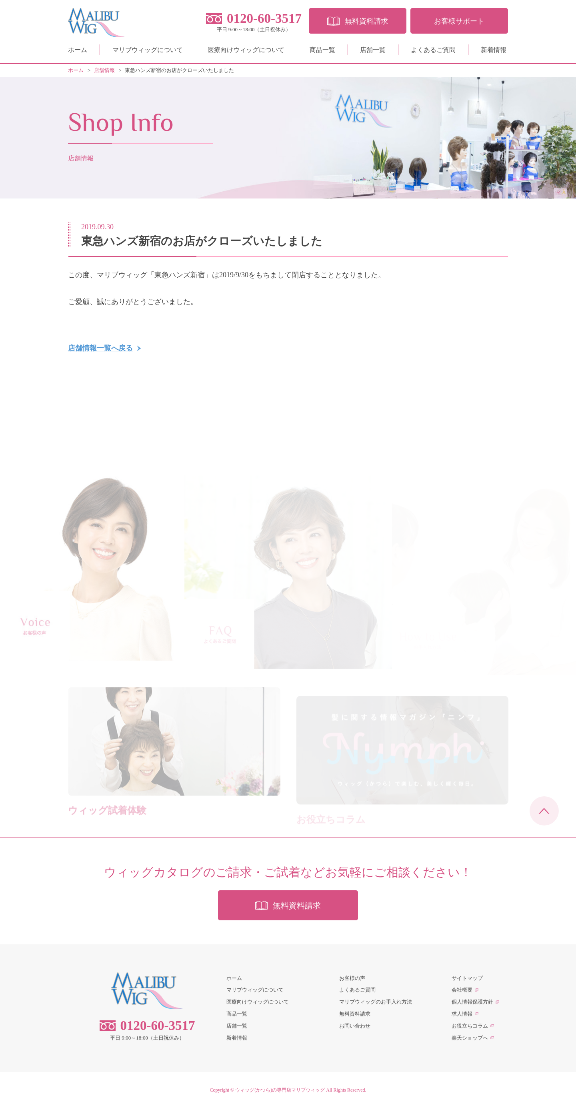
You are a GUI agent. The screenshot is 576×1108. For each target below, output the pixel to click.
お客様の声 (352, 978)
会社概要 (462, 990)
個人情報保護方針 (472, 1002)
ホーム (77, 49)
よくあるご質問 (433, 49)
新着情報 (493, 49)
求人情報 (462, 1014)
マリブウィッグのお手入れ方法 (375, 1002)
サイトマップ (467, 978)
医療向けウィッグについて (246, 49)
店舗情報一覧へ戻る (100, 348)
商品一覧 (322, 49)
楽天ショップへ (470, 1038)
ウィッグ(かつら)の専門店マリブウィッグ (280, 1090)
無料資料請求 (354, 1014)
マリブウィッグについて (147, 49)
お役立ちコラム (470, 1026)
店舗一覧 (373, 49)
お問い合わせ (354, 1026)
